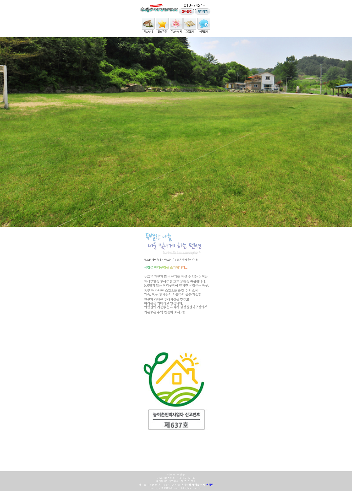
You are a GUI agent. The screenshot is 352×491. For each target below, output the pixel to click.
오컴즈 (209, 484)
